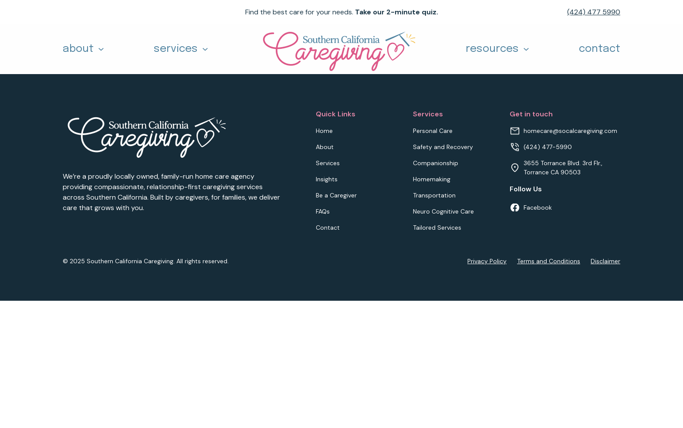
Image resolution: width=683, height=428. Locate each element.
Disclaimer (605, 261)
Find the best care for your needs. (341, 12)
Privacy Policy (487, 261)
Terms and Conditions (548, 261)
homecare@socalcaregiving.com (570, 131)
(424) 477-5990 (548, 147)
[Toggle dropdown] (101, 49)
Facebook (538, 207)
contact (599, 49)
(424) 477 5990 (593, 12)
